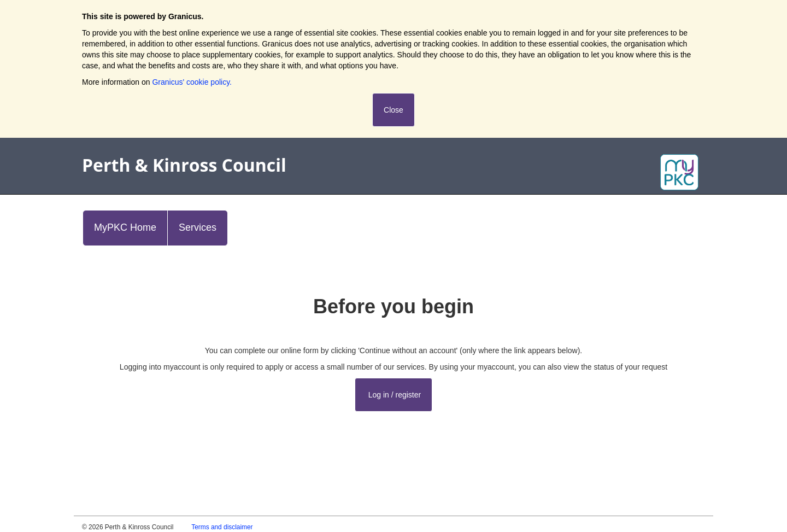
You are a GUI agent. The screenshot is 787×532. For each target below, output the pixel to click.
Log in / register (393, 394)
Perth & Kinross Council (184, 165)
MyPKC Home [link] (125, 227)
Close (393, 110)
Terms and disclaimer (221, 527)
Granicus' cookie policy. (192, 82)
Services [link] (197, 227)
